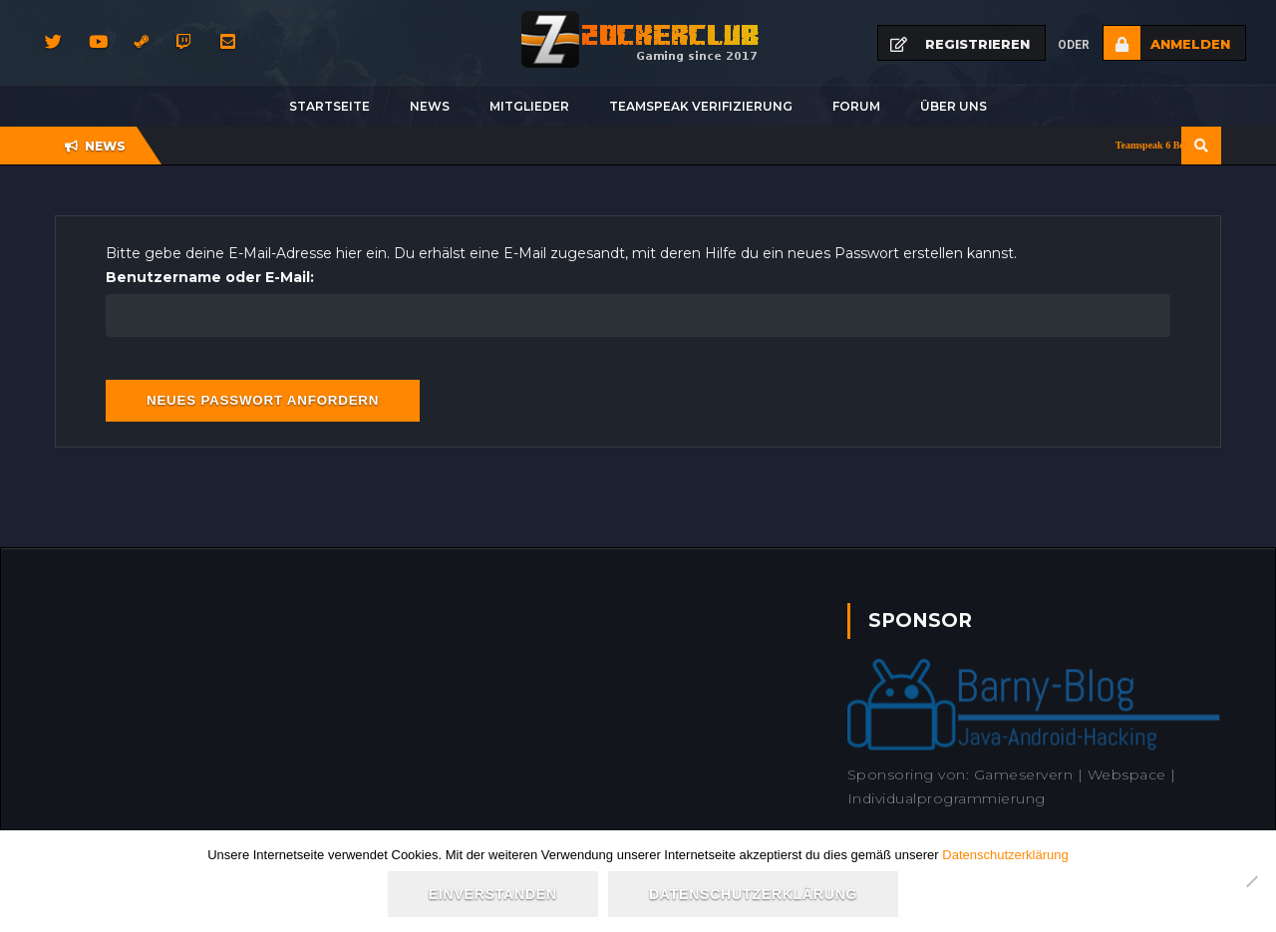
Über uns (953, 106)
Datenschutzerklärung (1005, 854)
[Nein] (1251, 881)
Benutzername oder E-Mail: (210, 277)
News (430, 106)
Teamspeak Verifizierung (701, 106)
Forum (856, 106)
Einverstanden (493, 894)
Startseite (329, 106)
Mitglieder (529, 106)
